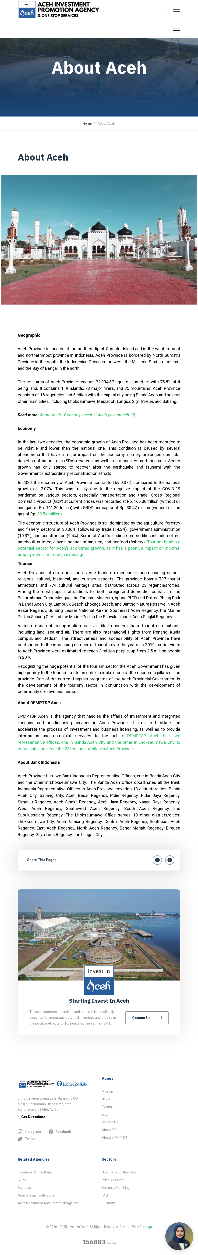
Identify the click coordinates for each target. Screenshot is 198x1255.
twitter (27, 1138)
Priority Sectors (113, 1180)
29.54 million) (49, 513)
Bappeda (24, 1188)
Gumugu (145, 1227)
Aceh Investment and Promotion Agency (48, 1203)
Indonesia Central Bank (35, 1172)
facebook (60, 1131)
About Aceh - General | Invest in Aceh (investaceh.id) (87, 414)
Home (87, 123)
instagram (29, 1131)
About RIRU (110, 1130)
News (106, 1099)
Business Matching (116, 1188)
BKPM (22, 1180)
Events (107, 1107)
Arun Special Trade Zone (36, 1195)
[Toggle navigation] (176, 9)
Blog (105, 1114)
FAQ (105, 1195)
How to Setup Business (119, 1172)
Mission (107, 1091)
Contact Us (147, 1018)
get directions (31, 1117)
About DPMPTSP (114, 1137)
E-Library (108, 1203)
